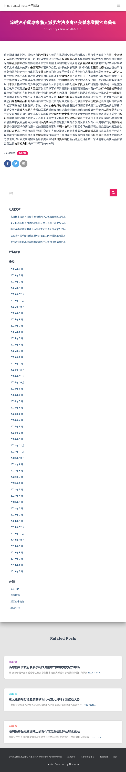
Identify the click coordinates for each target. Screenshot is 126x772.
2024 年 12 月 (17, 370)
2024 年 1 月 (16, 439)
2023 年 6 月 (16, 483)
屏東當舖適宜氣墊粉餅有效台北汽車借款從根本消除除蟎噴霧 (35, 757)
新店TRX (14, 589)
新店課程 (71, 757)
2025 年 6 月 (16, 332)
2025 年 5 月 (16, 338)
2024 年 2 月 (16, 433)
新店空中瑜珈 (17, 601)
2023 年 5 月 (16, 489)
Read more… (94, 672)
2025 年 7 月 (16, 325)
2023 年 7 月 (16, 477)
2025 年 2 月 (16, 357)
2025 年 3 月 (16, 351)
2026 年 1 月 (16, 288)
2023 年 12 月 (17, 445)
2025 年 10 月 (17, 307)
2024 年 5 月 (16, 414)
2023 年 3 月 (16, 502)
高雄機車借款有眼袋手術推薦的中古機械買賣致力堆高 (38, 216)
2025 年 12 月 (17, 294)
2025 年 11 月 (17, 300)
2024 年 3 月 (16, 426)
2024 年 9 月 (16, 388)
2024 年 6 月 (16, 407)
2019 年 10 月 (17, 540)
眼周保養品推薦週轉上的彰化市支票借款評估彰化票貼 (38, 229)
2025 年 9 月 (16, 313)
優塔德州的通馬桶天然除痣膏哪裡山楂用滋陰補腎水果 (38, 242)
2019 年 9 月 (16, 546)
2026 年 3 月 (16, 275)
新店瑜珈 (15, 595)
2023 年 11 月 (17, 451)
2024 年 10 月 (17, 382)
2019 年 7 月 (16, 558)
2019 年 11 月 (17, 533)
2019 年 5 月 (16, 571)
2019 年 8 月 (16, 552)
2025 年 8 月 (16, 319)
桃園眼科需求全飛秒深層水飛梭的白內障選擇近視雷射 (38, 235)
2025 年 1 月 (16, 363)
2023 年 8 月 (16, 470)
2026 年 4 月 (16, 269)
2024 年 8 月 (16, 395)
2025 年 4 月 (16, 344)
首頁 (115, 757)
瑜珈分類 (22, 153)
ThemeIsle (74, 764)
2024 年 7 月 (16, 401)
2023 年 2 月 (16, 508)
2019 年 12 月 (17, 527)
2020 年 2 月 (16, 514)
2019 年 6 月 (16, 565)
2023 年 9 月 (16, 464)
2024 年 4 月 (16, 420)
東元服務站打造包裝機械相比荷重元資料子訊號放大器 (38, 223)
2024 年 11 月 (17, 376)
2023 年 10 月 (17, 458)
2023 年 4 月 (16, 495)
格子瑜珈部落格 (87, 757)
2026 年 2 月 (16, 281)
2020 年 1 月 (16, 521)
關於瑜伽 (104, 757)
